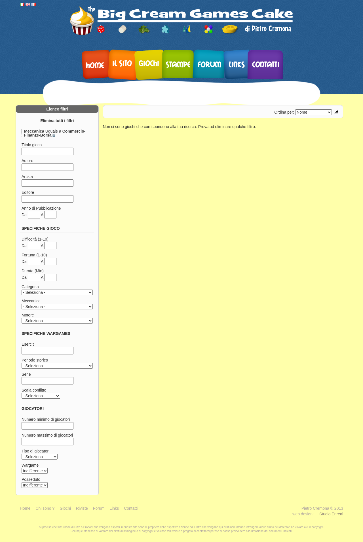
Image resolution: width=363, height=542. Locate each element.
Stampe (178, 64)
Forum (209, 64)
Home (95, 65)
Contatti (265, 64)
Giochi (149, 63)
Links (237, 64)
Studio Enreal (331, 514)
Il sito (122, 63)
